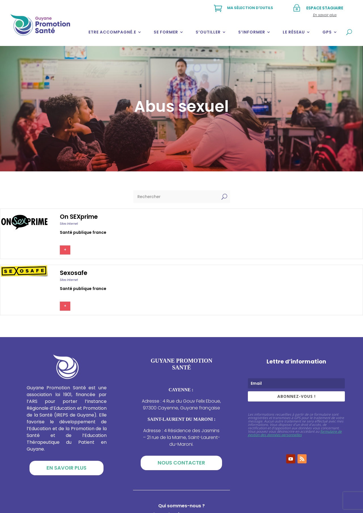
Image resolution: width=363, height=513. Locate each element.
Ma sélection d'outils (250, 7)
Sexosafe (73, 273)
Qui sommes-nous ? (181, 506)
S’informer (251, 32)
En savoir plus (66, 467)
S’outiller (208, 32)
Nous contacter (181, 462)
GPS (327, 32)
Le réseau (294, 32)
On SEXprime (79, 217)
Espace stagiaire (324, 8)
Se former (166, 32)
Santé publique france (83, 232)
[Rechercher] (176, 196)
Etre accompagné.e (112, 32)
